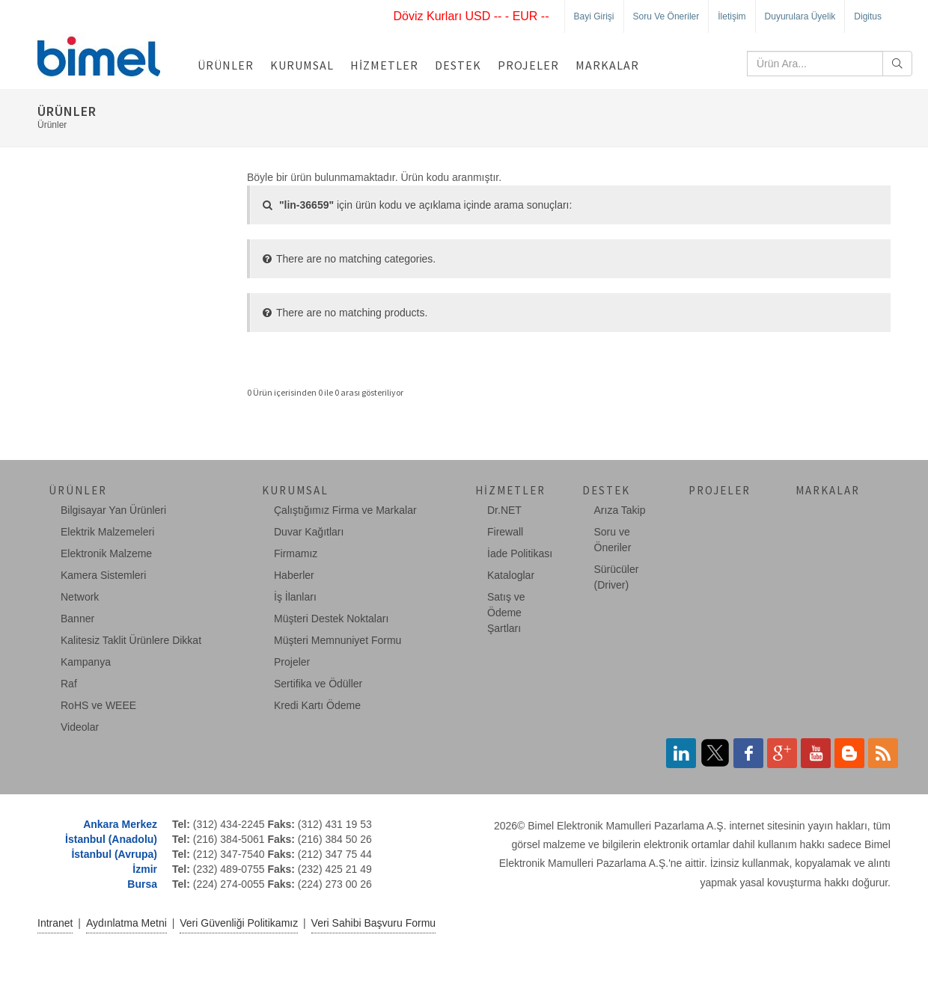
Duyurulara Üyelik (800, 16)
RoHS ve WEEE (98, 705)
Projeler (528, 65)
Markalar (607, 65)
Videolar (80, 727)
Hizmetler (384, 65)
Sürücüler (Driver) (616, 577)
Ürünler (226, 65)
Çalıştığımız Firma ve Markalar (345, 510)
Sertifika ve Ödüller (318, 684)
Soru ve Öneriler (666, 16)
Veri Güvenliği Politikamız (239, 923)
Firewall (505, 532)
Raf (69, 684)
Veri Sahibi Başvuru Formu (373, 923)
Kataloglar (510, 575)
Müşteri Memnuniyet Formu (337, 640)
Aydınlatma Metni (126, 923)
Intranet (55, 923)
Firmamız (295, 553)
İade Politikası (519, 553)
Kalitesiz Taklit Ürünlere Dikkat (131, 640)
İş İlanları (295, 597)
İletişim (731, 16)
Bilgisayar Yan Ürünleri (113, 510)
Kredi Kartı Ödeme (317, 705)
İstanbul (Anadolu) (111, 839)
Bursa (142, 884)
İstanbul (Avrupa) (114, 854)
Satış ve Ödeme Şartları (506, 612)
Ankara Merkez (120, 824)
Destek (458, 65)
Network (80, 597)
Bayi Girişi (594, 16)
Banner (77, 619)
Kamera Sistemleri (103, 575)
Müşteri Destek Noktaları (331, 619)
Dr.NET (504, 510)
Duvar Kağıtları (309, 532)
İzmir (144, 869)
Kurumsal (302, 65)
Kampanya (86, 662)
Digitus (868, 16)
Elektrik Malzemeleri (107, 532)
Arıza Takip (620, 510)
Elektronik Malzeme (106, 553)
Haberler (294, 575)
